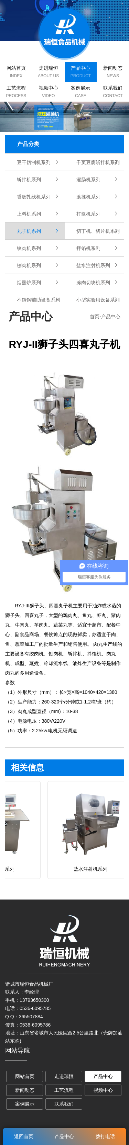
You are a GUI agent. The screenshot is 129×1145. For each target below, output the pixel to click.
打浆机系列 (88, 214)
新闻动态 (112, 68)
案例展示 (80, 88)
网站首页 (16, 68)
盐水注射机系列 (93, 265)
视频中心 (48, 88)
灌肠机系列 (88, 179)
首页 (94, 316)
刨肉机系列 (29, 265)
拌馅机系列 (88, 248)
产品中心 (80, 68)
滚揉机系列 (88, 196)
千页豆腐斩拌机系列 (98, 162)
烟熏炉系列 (29, 282)
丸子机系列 (29, 231)
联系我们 (112, 88)
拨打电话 (105, 1136)
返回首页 (23, 1136)
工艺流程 (16, 88)
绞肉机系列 (29, 248)
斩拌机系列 (29, 179)
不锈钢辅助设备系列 (38, 299)
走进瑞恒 (48, 68)
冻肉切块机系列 (93, 282)
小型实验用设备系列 (98, 299)
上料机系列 (29, 214)
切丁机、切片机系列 (98, 231)
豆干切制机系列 (34, 162)
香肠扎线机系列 (34, 196)
